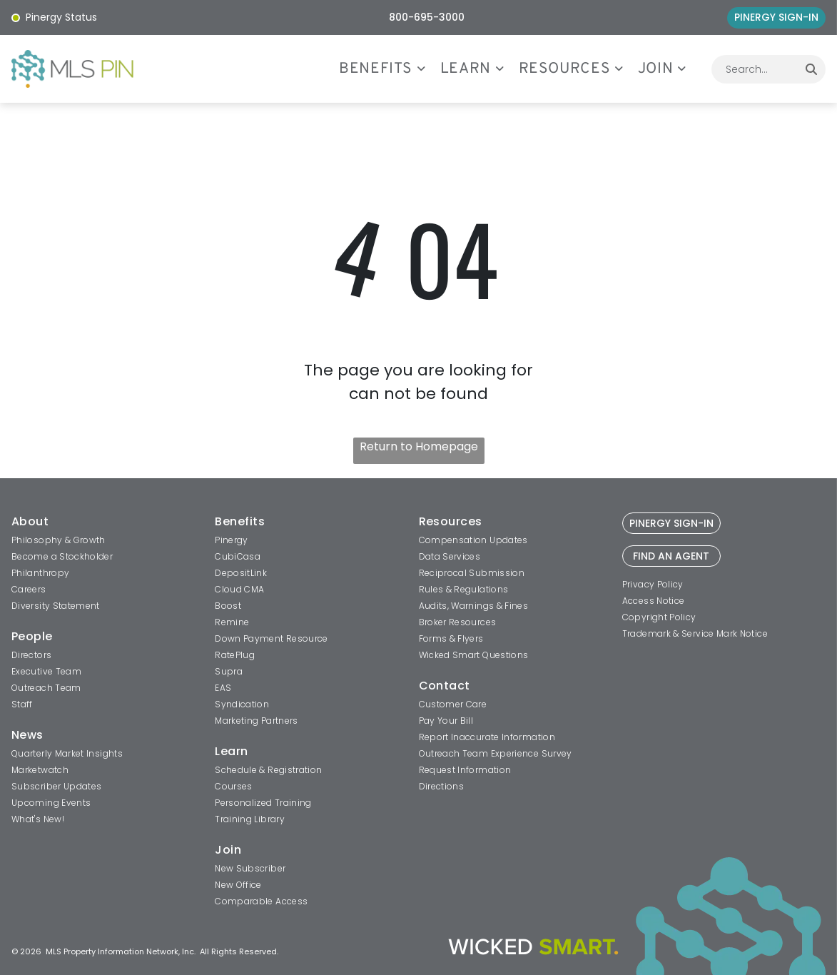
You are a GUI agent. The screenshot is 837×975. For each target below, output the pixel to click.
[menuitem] (389, 69)
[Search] (811, 69)
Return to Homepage (419, 446)
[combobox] (754, 69)
